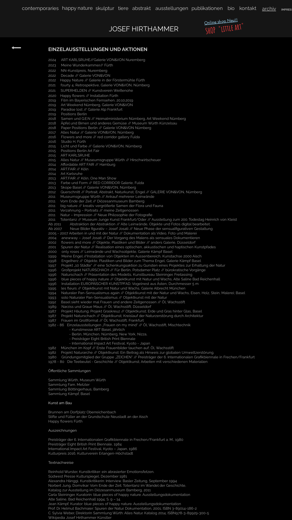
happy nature (77, 8)
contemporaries (40, 8)
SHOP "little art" (224, 28)
